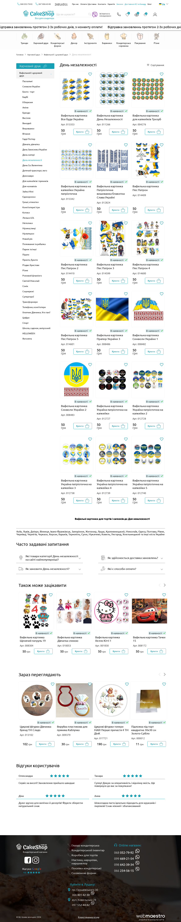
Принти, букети (30, 259)
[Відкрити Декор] (74, 40)
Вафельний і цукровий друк (61, 54)
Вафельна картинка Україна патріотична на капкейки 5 (148, 484)
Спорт (25, 322)
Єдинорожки (28, 196)
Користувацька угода (88, 917)
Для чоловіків (29, 186)
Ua (162, 4)
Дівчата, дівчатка (30, 144)
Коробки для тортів (85, 855)
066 (124, 870)
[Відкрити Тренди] (24, 38)
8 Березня (27, 102)
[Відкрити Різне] (156, 38)
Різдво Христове (30, 265)
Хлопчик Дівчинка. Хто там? (36, 312)
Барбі (25, 96)
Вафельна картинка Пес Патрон (146, 187)
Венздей (26, 123)
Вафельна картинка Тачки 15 (149, 639)
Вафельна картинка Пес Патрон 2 (74, 266)
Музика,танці (29, 228)
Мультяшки (28, 233)
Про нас (75, 4)
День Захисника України (34, 149)
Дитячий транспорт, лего (34, 170)
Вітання (26, 133)
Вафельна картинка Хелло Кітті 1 (107, 639)
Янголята (27, 338)
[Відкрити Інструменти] (90, 40)
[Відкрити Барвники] (107, 40)
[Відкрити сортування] (155, 64)
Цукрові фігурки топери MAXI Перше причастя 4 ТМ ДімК (111, 730)
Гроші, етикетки (30, 202)
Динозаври (28, 175)
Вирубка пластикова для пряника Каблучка (72, 728)
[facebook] (27, 860)
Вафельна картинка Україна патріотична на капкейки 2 (148, 409)
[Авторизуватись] (155, 14)
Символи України (31, 86)
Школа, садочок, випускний (36, 328)
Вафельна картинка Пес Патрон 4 (146, 266)
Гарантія (111, 4)
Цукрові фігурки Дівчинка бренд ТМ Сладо (35, 728)
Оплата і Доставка (88, 4)
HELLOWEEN (28, 333)
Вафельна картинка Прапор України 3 (110, 336)
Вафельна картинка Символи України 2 (74, 407)
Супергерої (28, 296)
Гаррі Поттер (28, 139)
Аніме (25, 107)
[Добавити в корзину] (82, 132)
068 (124, 852)
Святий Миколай (30, 280)
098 (124, 864)
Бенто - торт (28, 91)
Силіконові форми (84, 873)
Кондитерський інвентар (88, 850)
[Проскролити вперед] (164, 585)
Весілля (26, 118)
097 (81, 904)
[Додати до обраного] (90, 74)
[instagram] (35, 860)
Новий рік (27, 238)
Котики (26, 212)
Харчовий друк (35, 54)
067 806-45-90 (45, 4)
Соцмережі (28, 291)
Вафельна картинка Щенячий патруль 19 (33, 639)
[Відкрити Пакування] (140, 40)
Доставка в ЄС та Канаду (135, 4)
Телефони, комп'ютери (34, 307)
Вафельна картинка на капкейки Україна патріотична (76, 189)
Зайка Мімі (27, 191)
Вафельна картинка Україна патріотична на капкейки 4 (112, 484)
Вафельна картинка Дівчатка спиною (69, 639)
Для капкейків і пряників (35, 181)
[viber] (137, 863)
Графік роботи (61, 4)
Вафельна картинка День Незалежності (110, 117)
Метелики (27, 223)
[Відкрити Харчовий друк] (41, 40)
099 (124, 858)
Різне (25, 270)
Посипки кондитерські (86, 868)
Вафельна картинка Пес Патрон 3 (110, 266)
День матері (28, 154)
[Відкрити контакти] (118, 14)
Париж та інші (29, 249)
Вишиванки (28, 128)
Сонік (25, 286)
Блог (150, 4)
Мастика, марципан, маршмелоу (85, 861)
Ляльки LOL (28, 217)
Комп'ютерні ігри (31, 207)
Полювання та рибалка (34, 244)
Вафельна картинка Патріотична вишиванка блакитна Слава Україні (111, 191)
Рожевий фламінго (32, 275)
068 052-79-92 (26, 4)
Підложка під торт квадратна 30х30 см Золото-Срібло (143, 730)
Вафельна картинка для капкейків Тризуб (147, 117)
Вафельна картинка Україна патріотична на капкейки (112, 409)
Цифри (25, 317)
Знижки (119, 4)
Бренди (26, 112)
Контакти (102, 4)
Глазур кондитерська (85, 845)
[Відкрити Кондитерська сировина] (123, 40)
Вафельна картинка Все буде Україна (74, 117)
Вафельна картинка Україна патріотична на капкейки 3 (76, 484)
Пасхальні (27, 81)
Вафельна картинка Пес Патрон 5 (74, 336)
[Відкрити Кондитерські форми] (57, 40)
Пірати (25, 254)
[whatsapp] (137, 851)
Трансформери (30, 301)
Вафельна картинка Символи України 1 (146, 336)
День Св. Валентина (32, 165)
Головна (20, 54)
